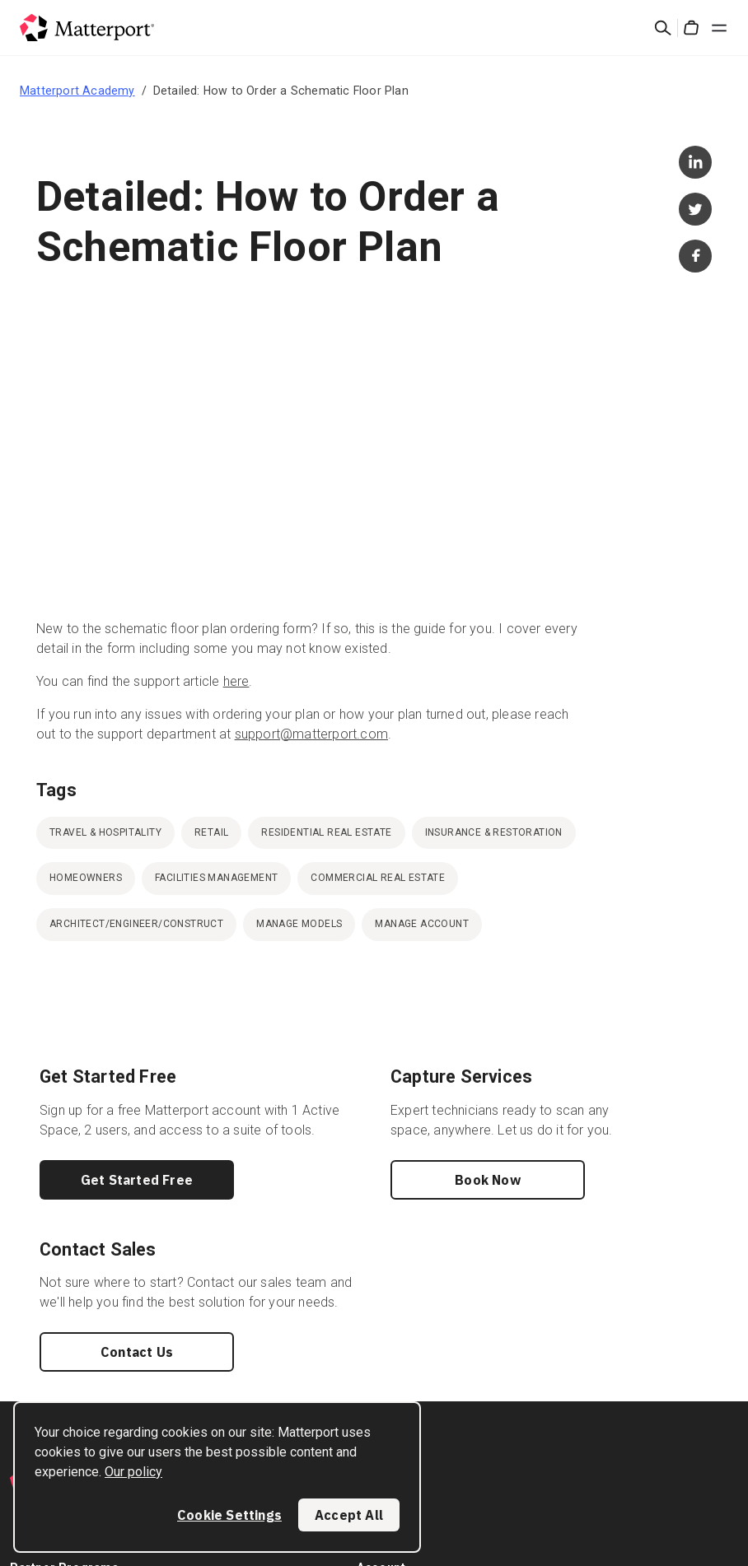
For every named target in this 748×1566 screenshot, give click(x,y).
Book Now (488, 1180)
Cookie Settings (229, 1515)
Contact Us (137, 1352)
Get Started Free (137, 1180)
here (236, 681)
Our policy (133, 1472)
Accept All (349, 1515)
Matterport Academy (77, 90)
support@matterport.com (311, 734)
